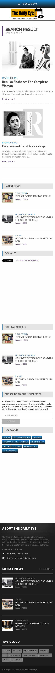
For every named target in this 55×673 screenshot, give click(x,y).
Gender (7, 437)
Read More (8, 99)
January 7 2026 (21, 244)
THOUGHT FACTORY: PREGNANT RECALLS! (33, 196)
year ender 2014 (37, 442)
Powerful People (10, 78)
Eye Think (17, 651)
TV (4, 655)
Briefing (43, 651)
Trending (17, 446)
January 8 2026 (21, 223)
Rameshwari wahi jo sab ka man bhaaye (23, 146)
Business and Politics (22, 437)
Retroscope (16, 660)
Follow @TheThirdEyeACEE (27, 260)
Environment (14, 655)
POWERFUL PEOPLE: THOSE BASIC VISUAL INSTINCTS (32, 625)
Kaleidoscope (45, 655)
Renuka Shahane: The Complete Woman (25, 83)
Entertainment (30, 651)
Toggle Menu (27, 3)
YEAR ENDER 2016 (10, 451)
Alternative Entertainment (25, 214)
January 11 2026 (21, 199)
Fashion (7, 651)
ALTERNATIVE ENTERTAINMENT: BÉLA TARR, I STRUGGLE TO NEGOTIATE (34, 218)
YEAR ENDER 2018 (30, 446)
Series (6, 660)
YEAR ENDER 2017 (30, 655)
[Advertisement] (27, 293)
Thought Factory (21, 193)
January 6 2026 (21, 629)
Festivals (18, 235)
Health (6, 446)
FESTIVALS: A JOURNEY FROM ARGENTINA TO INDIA (34, 240)
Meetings (37, 437)
